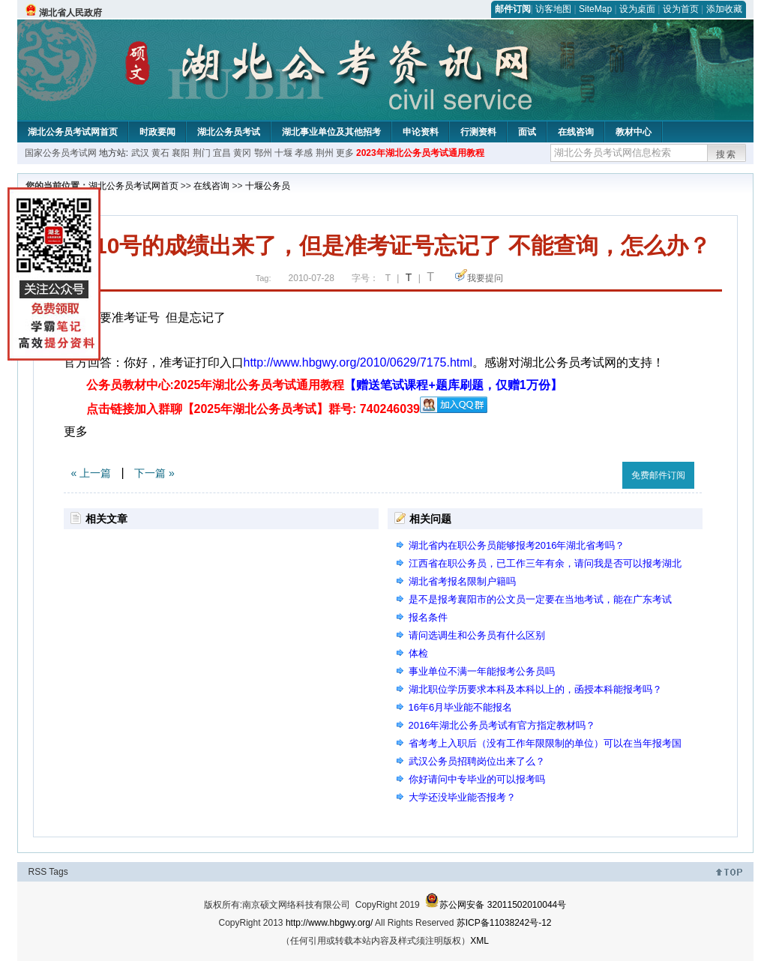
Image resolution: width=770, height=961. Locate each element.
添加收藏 (724, 9)
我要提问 (485, 278)
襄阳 (181, 153)
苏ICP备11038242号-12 (504, 923)
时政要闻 (157, 132)
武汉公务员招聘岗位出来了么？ (477, 761)
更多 (345, 153)
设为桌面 (637, 9)
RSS (37, 872)
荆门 (202, 153)
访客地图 (553, 9)
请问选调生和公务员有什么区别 (477, 635)
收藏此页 (595, 472)
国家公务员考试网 (61, 153)
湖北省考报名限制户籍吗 (462, 581)
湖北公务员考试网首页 (73, 132)
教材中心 (634, 132)
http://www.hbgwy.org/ (329, 923)
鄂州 (263, 153)
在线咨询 (576, 132)
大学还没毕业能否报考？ (462, 797)
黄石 (160, 153)
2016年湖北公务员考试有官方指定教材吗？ (502, 725)
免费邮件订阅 (658, 475)
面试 (527, 132)
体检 (418, 653)
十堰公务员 (267, 186)
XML (479, 941)
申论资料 (421, 132)
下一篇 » (154, 473)
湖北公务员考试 (228, 132)
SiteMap (595, 9)
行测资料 (478, 132)
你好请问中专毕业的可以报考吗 (477, 779)
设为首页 (681, 9)
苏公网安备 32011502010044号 (495, 905)
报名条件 (428, 617)
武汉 (140, 153)
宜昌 (222, 153)
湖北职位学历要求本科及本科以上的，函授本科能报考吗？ (535, 689)
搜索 (726, 154)
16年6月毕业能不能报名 (461, 707)
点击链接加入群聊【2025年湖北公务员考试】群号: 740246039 (253, 409)
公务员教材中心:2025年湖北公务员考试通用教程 (324, 385)
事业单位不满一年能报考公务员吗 (482, 671)
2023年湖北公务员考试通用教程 (420, 153)
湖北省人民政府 (70, 12)
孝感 (304, 153)
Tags (58, 872)
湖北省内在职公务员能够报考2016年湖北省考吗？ (517, 545)
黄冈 (242, 153)
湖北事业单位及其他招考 (331, 132)
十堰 (283, 153)
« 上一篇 (91, 473)
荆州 (325, 153)
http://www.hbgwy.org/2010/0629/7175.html (358, 362)
